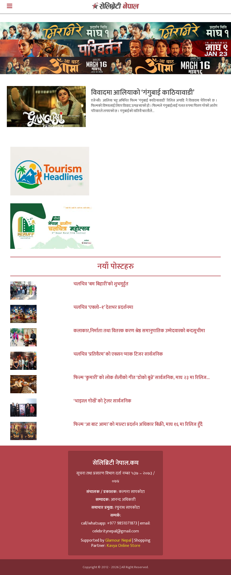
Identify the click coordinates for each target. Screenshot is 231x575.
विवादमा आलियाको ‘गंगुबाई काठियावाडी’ (142, 92)
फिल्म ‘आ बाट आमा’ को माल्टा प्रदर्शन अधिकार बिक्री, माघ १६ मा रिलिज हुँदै (138, 424)
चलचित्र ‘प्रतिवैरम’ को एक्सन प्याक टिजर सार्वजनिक (118, 354)
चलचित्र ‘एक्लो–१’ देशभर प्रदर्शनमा (103, 307)
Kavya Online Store (123, 545)
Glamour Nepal (118, 540)
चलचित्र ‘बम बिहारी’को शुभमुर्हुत (100, 284)
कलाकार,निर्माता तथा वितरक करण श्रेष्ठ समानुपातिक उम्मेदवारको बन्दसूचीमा (139, 331)
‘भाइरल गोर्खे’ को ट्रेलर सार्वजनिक (102, 401)
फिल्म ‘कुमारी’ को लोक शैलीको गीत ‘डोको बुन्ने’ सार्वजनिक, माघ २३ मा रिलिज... (141, 377)
